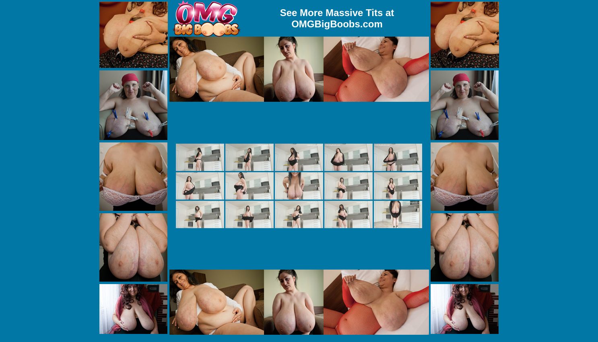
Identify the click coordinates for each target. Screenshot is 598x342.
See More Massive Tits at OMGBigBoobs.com (337, 18)
